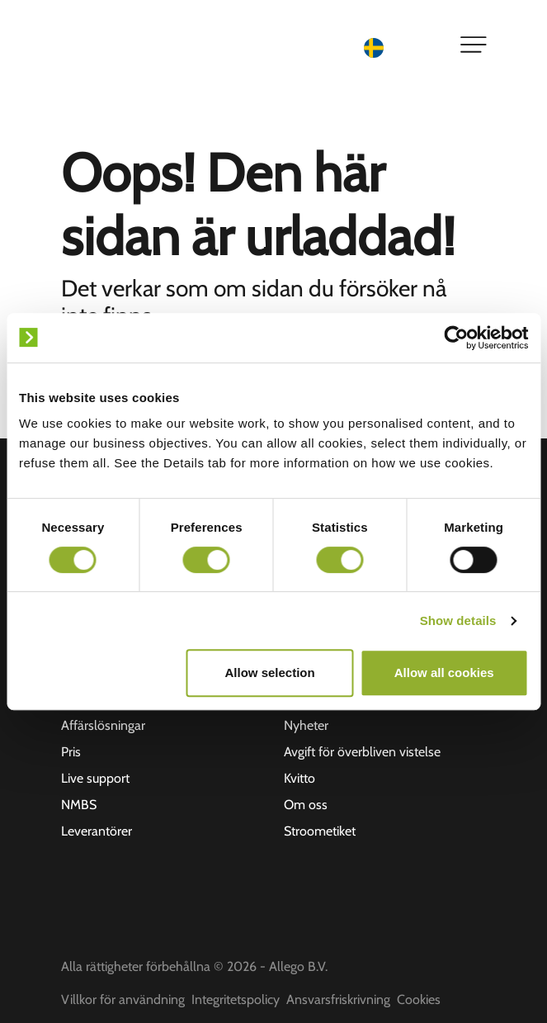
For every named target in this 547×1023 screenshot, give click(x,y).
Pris (71, 752)
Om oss (306, 804)
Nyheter (306, 725)
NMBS (79, 804)
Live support (95, 778)
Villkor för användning (123, 999)
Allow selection (269, 672)
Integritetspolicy (235, 999)
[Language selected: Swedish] (401, 46)
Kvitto (299, 778)
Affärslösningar (103, 725)
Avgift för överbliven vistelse (362, 752)
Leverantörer (96, 831)
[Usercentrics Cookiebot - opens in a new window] (456, 337)
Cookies (419, 999)
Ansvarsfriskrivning (338, 999)
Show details (458, 620)
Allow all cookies (444, 672)
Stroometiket (320, 831)
